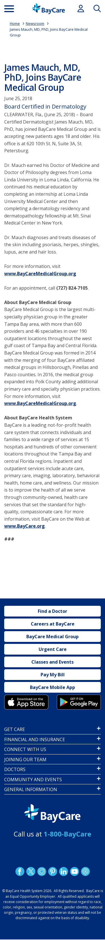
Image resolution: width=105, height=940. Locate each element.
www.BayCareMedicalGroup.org (40, 273)
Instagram (41, 871)
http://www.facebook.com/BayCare (19, 871)
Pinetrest (52, 871)
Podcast (85, 871)
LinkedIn (63, 871)
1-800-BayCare (67, 833)
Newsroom (35, 23)
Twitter (30, 871)
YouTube (74, 871)
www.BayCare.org (24, 526)
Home (15, 23)
